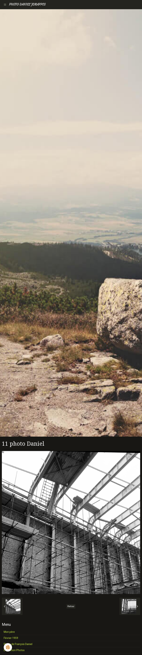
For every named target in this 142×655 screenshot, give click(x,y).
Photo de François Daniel (18, 644)
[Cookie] (8, 647)
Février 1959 (11, 638)
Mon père (9, 631)
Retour (70, 606)
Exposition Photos (14, 650)
